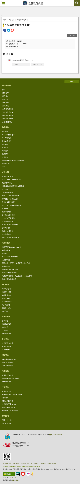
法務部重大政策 (7, 112)
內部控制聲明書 (21, 20)
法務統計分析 (6, 301)
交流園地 (5, 416)
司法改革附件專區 (8, 202)
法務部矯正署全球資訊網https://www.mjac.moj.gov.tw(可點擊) (21, 466)
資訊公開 (11, 20)
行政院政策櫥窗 (7, 119)
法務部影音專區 (7, 343)
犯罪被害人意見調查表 (10, 410)
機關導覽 (5, 102)
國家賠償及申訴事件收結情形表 (13, 186)
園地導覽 (5, 311)
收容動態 (5, 147)
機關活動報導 (6, 324)
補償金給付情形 (7, 231)
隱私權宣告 (16, 464)
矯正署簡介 (6, 85)
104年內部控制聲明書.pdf (23, 60)
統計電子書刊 (6, 305)
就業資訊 (5, 154)
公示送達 (5, 157)
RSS (3, 167)
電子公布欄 (6, 317)
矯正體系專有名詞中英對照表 (12, 394)
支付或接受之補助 (8, 218)
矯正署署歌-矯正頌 (8, 407)
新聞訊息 (5, 321)
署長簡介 (5, 96)
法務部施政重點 (7, 109)
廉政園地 (5, 189)
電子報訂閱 (6, 164)
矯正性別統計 (6, 295)
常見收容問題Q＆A (8, 135)
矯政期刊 (5, 253)
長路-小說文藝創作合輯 (10, 256)
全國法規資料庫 (7, 375)
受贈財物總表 (6, 212)
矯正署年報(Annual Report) (11, 247)
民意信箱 (5, 131)
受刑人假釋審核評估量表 (10, 237)
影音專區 (5, 339)
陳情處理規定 (6, 141)
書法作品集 (6, 266)
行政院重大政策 (7, 115)
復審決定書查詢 (7, 221)
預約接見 (5, 144)
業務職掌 (5, 93)
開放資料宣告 (7, 464)
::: (1, 1)
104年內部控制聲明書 (17, 25)
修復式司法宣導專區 (9, 279)
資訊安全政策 (25, 464)
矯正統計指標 (6, 289)
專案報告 (5, 208)
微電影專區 (6, 349)
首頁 (4, 20)
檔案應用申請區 (7, 366)
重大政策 (5, 106)
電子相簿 (5, 398)
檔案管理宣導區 (7, 362)
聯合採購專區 (6, 334)
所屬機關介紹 (7, 122)
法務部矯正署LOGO (9, 404)
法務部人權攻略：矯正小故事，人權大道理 (17, 276)
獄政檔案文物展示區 (9, 359)
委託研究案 (6, 228)
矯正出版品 (6, 243)
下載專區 (5, 387)
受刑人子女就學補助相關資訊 (12, 205)
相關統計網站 (6, 308)
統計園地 (5, 284)
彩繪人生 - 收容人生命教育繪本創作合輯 (16, 263)
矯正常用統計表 (7, 298)
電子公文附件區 (7, 401)
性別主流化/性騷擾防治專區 (12, 179)
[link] (4, 30)
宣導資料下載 (6, 391)
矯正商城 (5, 151)
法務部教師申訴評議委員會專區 (13, 160)
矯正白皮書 (6, 250)
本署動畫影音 (6, 346)
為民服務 (5, 127)
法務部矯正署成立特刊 (10, 269)
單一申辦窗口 (6, 138)
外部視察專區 (6, 234)
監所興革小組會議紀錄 (10, 199)
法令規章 (5, 371)
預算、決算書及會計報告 (10, 196)
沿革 (4, 90)
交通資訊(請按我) (55, 434)
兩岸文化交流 (6, 420)
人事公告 (5, 330)
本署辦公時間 (52, 464)
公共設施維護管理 (8, 215)
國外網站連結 (6, 423)
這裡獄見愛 (6, 260)
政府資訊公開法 (7, 176)
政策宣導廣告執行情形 (10, 224)
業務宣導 (5, 327)
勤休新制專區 (6, 382)
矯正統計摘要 (6, 292)
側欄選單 (3, 3)
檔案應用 (5, 355)
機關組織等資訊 (7, 183)
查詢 (77, 3)
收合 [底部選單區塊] (71, 82)
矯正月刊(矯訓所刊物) (9, 273)
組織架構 (5, 99)
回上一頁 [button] (72, 35)
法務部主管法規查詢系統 (10, 378)
